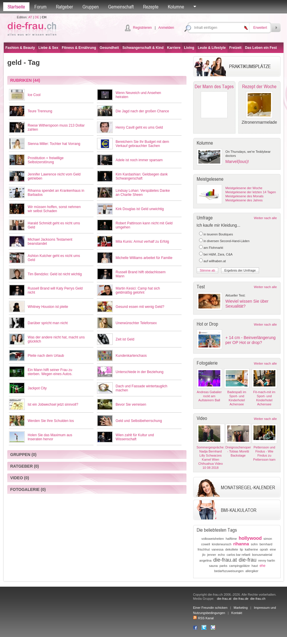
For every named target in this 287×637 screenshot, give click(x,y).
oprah (264, 549)
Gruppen (90, 7)
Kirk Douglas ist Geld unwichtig (140, 209)
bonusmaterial (262, 554)
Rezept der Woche (259, 86)
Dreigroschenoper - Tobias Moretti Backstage (238, 451)
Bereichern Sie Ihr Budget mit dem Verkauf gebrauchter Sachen (142, 144)
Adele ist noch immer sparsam (139, 160)
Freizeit (235, 48)
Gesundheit (109, 48)
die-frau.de (241, 598)
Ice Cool (34, 95)
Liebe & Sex (48, 48)
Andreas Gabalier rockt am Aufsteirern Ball (209, 396)
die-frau (247, 560)
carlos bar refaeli (238, 554)
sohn (254, 544)
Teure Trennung (40, 111)
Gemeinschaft (121, 7)
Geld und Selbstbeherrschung (139, 421)
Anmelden (166, 28)
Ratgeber (64, 7)
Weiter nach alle (265, 218)
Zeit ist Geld (125, 339)
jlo (203, 554)
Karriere (173, 48)
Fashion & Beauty (20, 48)
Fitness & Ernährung (79, 48)
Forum (40, 7)
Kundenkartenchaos (131, 356)
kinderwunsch (221, 544)
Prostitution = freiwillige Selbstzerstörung (46, 160)
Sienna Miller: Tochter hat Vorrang (54, 144)
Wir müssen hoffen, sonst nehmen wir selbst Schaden (54, 209)
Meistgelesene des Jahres (244, 200)
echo (221, 554)
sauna (213, 565)
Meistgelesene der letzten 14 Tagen (251, 192)
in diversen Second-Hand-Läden (227, 241)
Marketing (241, 607)
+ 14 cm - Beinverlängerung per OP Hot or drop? (251, 340)
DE (37, 17)
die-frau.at (225, 560)
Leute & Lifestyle (212, 48)
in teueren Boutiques (218, 234)
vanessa (217, 549)
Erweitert (260, 28)
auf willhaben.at (215, 261)
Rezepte (151, 7)
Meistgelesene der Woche (244, 188)
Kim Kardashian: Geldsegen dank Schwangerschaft (142, 176)
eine (273, 549)
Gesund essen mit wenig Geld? (140, 307)
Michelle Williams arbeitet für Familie (144, 258)
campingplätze (239, 565)
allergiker (251, 571)
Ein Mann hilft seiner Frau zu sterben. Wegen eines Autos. (50, 372)
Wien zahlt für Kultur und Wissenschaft (135, 437)
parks (223, 565)
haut (254, 565)
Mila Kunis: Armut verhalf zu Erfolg (142, 241)
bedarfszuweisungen (229, 571)
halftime (231, 538)
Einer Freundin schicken (210, 607)
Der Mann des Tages (214, 86)
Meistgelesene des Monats (245, 196)
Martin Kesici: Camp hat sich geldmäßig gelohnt (138, 290)
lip (241, 549)
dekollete (231, 549)
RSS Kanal (203, 618)
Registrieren (142, 28)
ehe (262, 566)
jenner (211, 554)
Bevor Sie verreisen (131, 404)
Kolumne (176, 7)
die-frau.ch (257, 598)
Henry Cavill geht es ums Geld (139, 127)
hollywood (250, 538)
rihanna (241, 543)
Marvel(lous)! (237, 161)
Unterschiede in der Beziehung (139, 372)
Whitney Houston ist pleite (48, 307)
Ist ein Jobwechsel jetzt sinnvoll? (53, 404)
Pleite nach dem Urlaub (46, 356)
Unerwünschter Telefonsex (136, 323)
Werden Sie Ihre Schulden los (51, 421)
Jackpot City (37, 388)
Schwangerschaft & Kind (142, 48)
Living (189, 48)
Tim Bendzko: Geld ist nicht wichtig (55, 274)
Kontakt (236, 613)
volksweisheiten (212, 538)
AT (30, 17)
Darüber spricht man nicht (48, 323)
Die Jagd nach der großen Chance (142, 111)
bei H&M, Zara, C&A (218, 254)
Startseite (16, 7)
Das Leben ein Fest (261, 48)
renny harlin (266, 560)
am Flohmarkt (213, 247)
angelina (205, 560)
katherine (251, 549)
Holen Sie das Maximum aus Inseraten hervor (50, 437)
